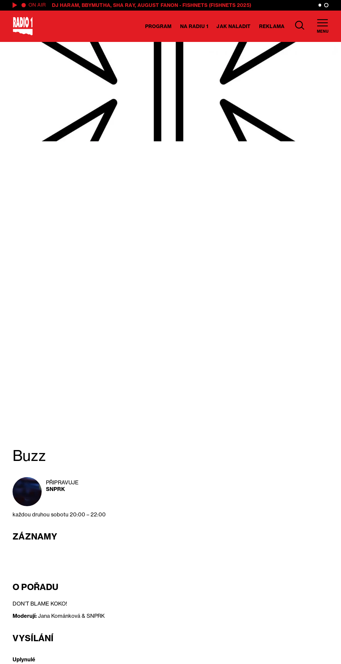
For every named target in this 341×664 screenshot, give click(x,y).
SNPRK (55, 489)
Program (158, 26)
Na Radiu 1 (194, 26)
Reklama (271, 26)
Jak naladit (233, 26)
